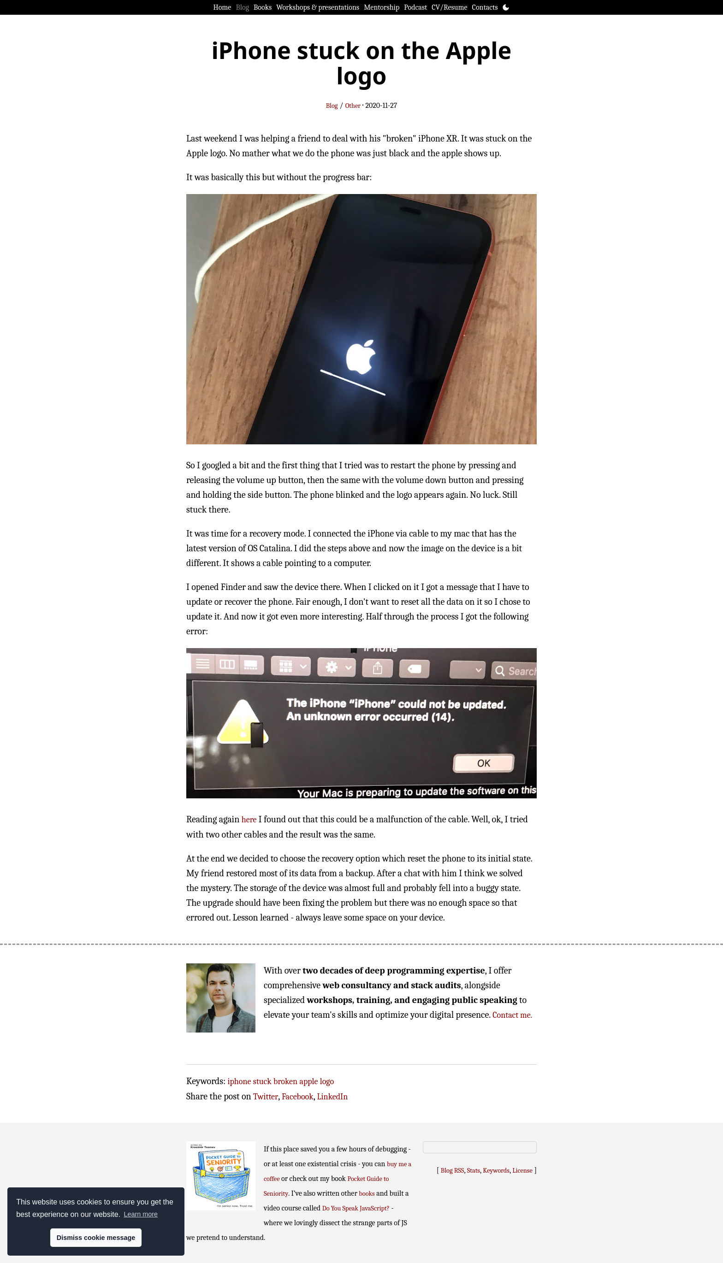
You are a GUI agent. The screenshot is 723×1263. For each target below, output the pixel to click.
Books (263, 7)
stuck (262, 1081)
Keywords (496, 1170)
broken (285, 1081)
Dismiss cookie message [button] (96, 1237)
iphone (239, 1081)
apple (308, 1081)
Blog (242, 7)
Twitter (265, 1097)
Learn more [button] (141, 1214)
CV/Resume (449, 7)
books (366, 1194)
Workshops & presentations (317, 7)
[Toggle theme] (506, 7)
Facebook (298, 1097)
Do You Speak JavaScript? (356, 1208)
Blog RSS (452, 1170)
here (249, 820)
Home (222, 7)
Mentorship (381, 7)
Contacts (485, 7)
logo (327, 1081)
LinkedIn (332, 1097)
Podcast (415, 7)
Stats (473, 1170)
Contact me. (512, 1015)
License (522, 1170)
